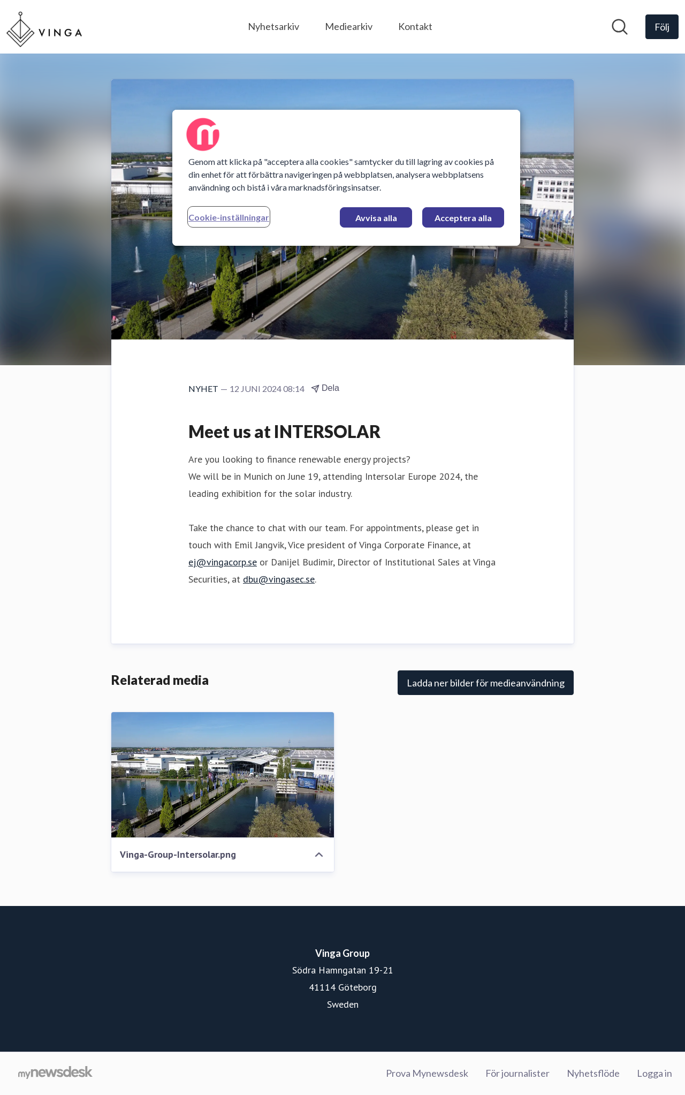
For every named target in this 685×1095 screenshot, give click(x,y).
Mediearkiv (348, 26)
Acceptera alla (463, 218)
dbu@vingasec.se (279, 579)
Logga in (654, 1073)
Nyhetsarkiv (273, 26)
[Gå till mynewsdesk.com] (55, 1073)
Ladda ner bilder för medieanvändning (486, 683)
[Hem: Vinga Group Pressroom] (44, 26)
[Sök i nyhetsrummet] (619, 26)
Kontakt (415, 26)
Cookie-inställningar (228, 217)
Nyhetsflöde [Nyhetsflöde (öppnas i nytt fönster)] (593, 1073)
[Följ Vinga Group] (662, 26)
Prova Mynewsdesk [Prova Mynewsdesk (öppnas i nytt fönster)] (427, 1073)
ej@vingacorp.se (222, 562)
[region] (346, 178)
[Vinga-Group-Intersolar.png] (222, 774)
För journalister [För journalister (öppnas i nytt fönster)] (517, 1073)
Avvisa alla (376, 218)
